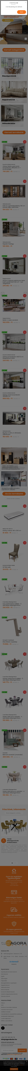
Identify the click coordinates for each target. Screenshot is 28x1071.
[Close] (25, 2)
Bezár (21, 12)
